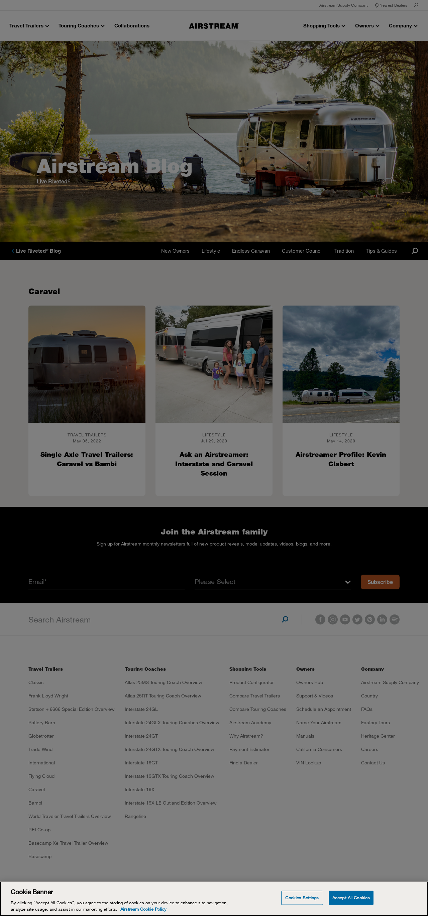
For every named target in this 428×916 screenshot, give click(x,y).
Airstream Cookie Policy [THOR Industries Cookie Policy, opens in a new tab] (143, 909)
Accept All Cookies (351, 897)
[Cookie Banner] (214, 898)
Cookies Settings (302, 897)
